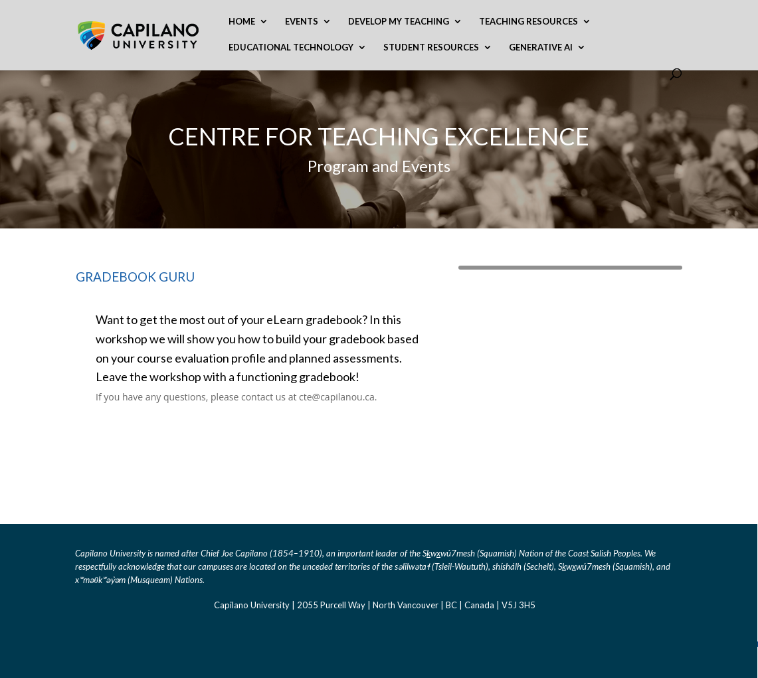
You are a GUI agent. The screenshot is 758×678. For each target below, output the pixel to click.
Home (242, 22)
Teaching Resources (528, 22)
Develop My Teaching (398, 22)
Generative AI (541, 47)
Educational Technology (291, 47)
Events (301, 22)
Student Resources (431, 47)
